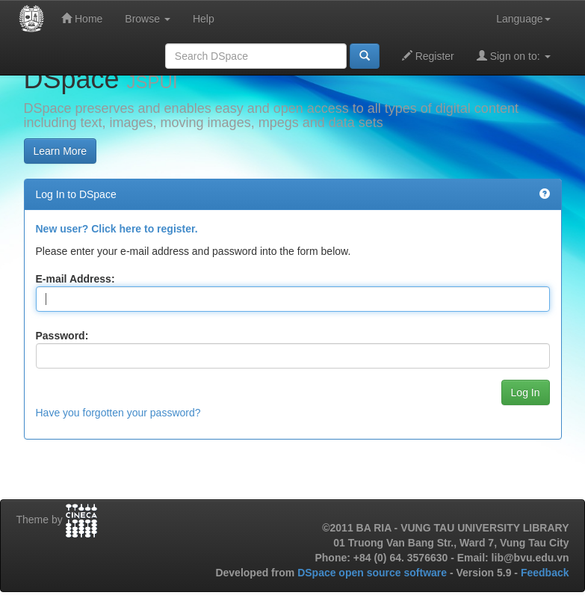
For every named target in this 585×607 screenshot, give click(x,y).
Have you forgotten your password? (118, 413)
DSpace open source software (373, 573)
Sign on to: (514, 55)
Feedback (545, 573)
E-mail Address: (75, 279)
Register (428, 55)
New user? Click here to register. (117, 229)
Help (203, 19)
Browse (147, 19)
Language (523, 19)
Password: (62, 336)
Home (81, 18)
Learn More (60, 151)
